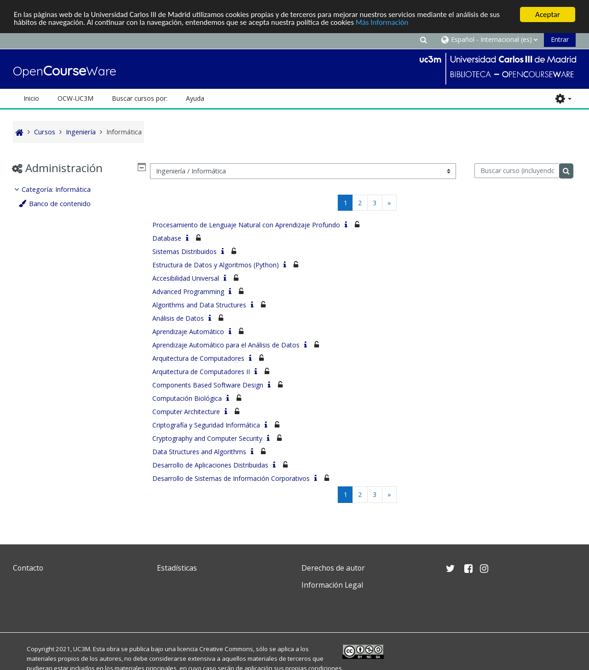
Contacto (28, 568)
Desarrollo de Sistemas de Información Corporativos (231, 478)
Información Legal (332, 585)
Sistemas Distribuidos (184, 251)
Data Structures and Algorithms (199, 451)
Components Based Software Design (207, 385)
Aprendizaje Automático (188, 331)
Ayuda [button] (195, 98)
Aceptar (547, 14)
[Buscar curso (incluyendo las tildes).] (517, 170)
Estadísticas (177, 568)
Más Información (389, 23)
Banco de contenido (62, 203)
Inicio (31, 98)
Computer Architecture (186, 411)
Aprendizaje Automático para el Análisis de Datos (226, 345)
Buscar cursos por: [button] (139, 98)
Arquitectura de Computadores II (201, 371)
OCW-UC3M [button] (75, 98)
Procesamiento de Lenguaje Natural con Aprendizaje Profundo (246, 224)
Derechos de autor (333, 568)
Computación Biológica (187, 398)
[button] (423, 39)
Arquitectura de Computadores (198, 358)
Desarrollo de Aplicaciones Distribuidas (210, 465)
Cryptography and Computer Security (207, 438)
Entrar (560, 39)
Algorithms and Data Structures (199, 304)
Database (166, 238)
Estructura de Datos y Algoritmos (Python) (215, 264)
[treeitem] (77, 196)
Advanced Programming (188, 291)
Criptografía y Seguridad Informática (206, 425)
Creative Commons (226, 649)
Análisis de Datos (178, 318)
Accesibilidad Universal (185, 278)
